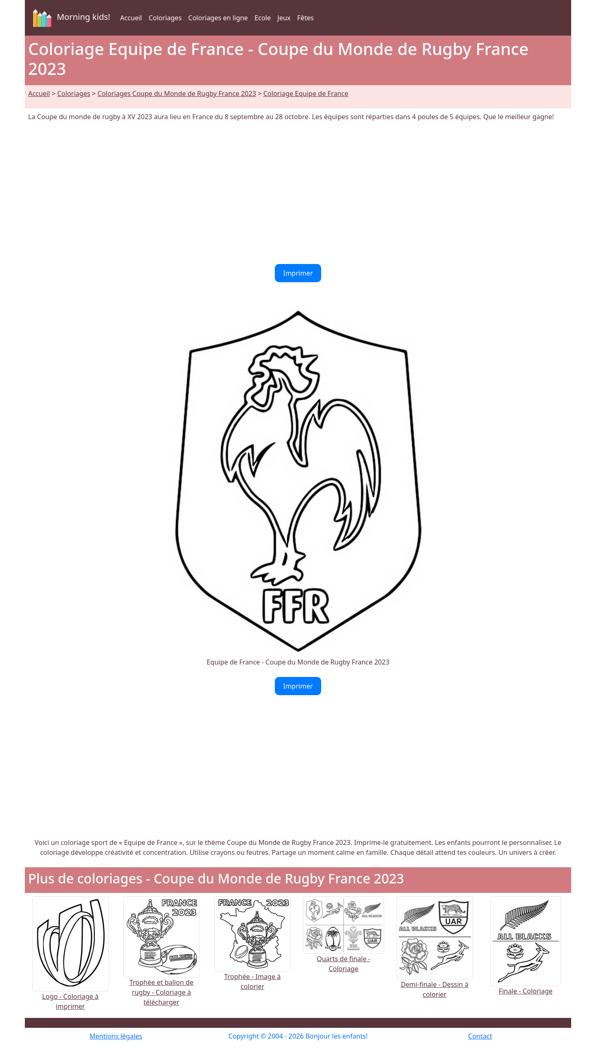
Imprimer (298, 273)
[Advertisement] (298, 193)
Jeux (284, 17)
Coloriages (165, 17)
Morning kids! (70, 17)
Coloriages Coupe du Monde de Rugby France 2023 (177, 93)
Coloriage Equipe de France (305, 93)
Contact (480, 1036)
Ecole (263, 17)
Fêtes (305, 17)
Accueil (131, 17)
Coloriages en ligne (218, 17)
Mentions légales (115, 1036)
